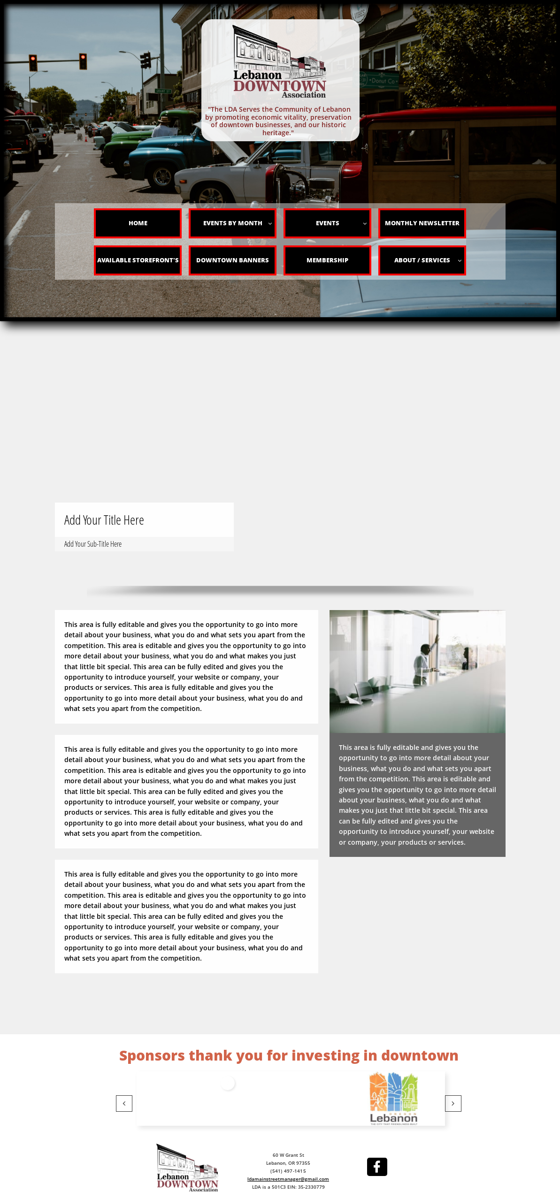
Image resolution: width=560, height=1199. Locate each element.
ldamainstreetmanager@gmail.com (288, 1179)
